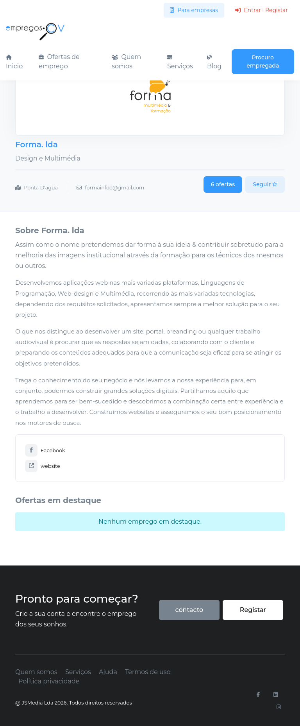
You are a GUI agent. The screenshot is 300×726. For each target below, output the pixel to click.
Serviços (180, 62)
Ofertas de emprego (59, 61)
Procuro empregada (262, 61)
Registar (253, 610)
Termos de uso (148, 672)
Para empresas (194, 10)
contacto (189, 610)
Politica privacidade (48, 681)
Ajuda (108, 672)
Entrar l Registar (261, 10)
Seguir (265, 184)
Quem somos (126, 61)
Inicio (14, 62)
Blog (214, 62)
